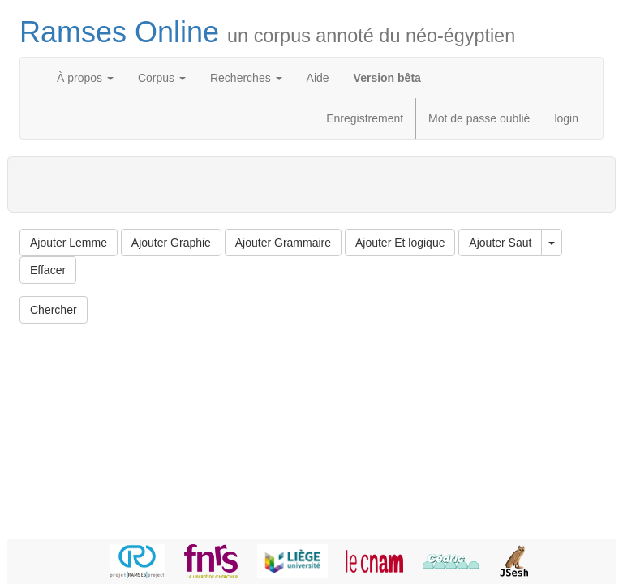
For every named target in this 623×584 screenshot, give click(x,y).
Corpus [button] (162, 77)
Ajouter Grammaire (283, 242)
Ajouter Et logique (400, 242)
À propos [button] (85, 77)
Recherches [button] (246, 77)
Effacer (48, 270)
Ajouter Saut (500, 242)
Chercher (53, 309)
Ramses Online (267, 32)
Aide (318, 77)
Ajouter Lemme (68, 242)
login (566, 118)
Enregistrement (364, 118)
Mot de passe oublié (479, 118)
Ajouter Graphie (171, 242)
